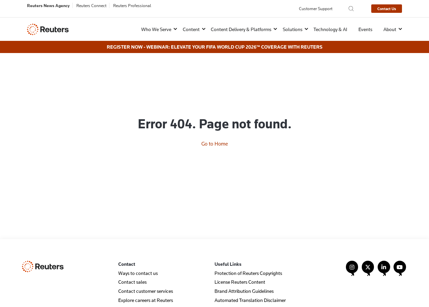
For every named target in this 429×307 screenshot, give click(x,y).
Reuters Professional (132, 5)
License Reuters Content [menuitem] (239, 274)
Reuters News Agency (48, 5)
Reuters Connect (91, 5)
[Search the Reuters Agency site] (351, 8)
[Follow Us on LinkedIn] (384, 261)
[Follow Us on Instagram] (352, 261)
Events (365, 29)
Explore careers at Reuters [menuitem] (145, 291)
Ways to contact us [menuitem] (138, 264)
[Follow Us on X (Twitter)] (368, 261)
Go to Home (214, 115)
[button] (155, 29)
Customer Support (315, 8)
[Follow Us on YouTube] (400, 261)
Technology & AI (330, 29)
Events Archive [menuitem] (229, 301)
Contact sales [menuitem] (132, 274)
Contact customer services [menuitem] (145, 282)
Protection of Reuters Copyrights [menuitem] (248, 264)
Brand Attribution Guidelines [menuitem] (244, 282)
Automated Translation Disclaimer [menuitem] (250, 291)
